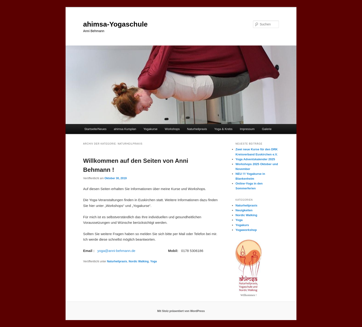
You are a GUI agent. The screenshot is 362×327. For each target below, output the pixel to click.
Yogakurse (150, 129)
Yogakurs (242, 225)
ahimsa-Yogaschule (115, 24)
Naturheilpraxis (197, 129)
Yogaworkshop (246, 230)
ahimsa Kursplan (125, 129)
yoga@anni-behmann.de (116, 251)
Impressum (247, 129)
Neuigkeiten (244, 210)
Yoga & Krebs (223, 129)
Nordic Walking (139, 261)
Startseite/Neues (95, 129)
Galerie (267, 129)
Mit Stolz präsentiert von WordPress (181, 311)
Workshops (172, 129)
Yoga (153, 261)
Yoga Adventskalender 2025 (255, 159)
